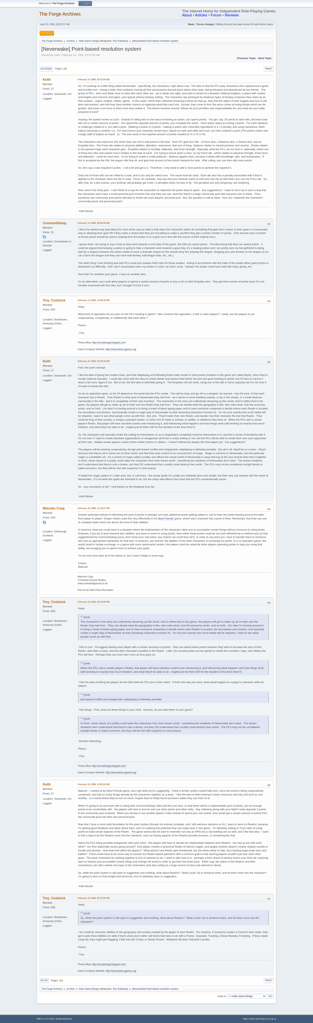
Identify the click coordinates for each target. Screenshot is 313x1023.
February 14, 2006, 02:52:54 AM (94, 79)
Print (268, 69)
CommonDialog (54, 223)
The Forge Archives (60, 14)
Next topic (265, 58)
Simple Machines (63, 1019)
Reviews (232, 15)
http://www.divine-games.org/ (121, 349)
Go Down (46, 69)
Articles (201, 15)
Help (245, 1019)
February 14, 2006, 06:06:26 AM (94, 223)
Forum (216, 15)
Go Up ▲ (271, 1019)
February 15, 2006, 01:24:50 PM (93, 602)
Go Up (44, 980)
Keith (47, 79)
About (187, 15)
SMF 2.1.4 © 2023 (45, 1019)
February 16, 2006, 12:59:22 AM (94, 784)
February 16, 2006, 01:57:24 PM (93, 898)
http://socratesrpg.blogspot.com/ (109, 342)
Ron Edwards (120, 41)
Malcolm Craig (53, 508)
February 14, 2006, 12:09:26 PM (93, 300)
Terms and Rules (257, 1019)
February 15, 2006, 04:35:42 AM (94, 361)
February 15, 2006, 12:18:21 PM (93, 508)
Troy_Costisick (54, 300)
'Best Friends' (166, 518)
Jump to (221, 996)
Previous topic (246, 58)
